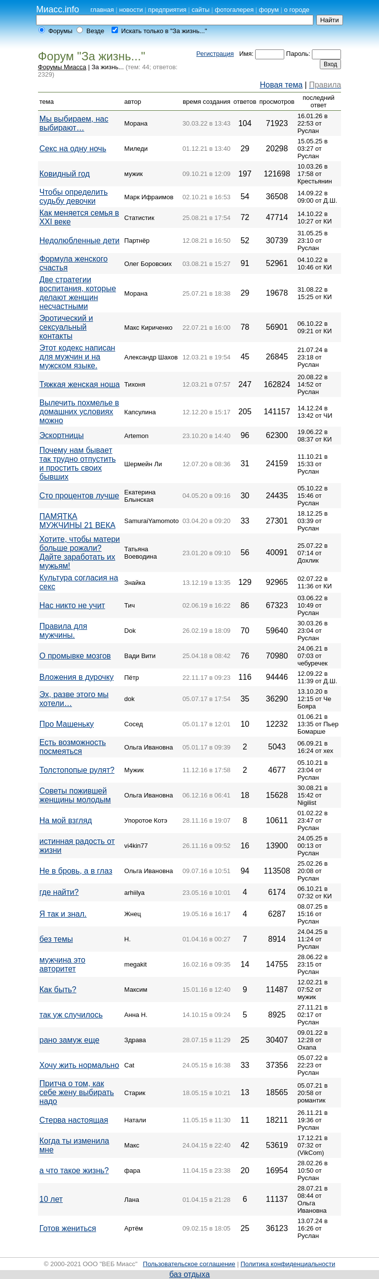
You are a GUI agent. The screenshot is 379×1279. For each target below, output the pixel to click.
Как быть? (57, 989)
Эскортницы (61, 435)
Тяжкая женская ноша (79, 384)
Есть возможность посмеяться (72, 746)
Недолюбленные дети (79, 240)
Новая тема (281, 85)
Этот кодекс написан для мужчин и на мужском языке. (77, 357)
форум (269, 9)
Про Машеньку (66, 724)
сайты (200, 9)
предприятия (167, 9)
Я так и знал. (63, 914)
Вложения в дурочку (76, 677)
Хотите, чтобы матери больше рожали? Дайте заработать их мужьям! (79, 552)
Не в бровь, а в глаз (76, 871)
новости (131, 9)
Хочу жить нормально (79, 1065)
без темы (56, 939)
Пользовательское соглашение (189, 1264)
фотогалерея (234, 9)
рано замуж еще (69, 1040)
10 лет (51, 1199)
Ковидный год (64, 174)
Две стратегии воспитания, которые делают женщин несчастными (77, 292)
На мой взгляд (65, 820)
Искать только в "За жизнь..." (164, 31)
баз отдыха (189, 1274)
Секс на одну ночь (72, 148)
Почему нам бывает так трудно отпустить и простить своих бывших (77, 463)
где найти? (59, 892)
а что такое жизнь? (74, 1170)
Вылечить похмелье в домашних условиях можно (79, 411)
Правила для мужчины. (63, 630)
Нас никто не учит (72, 605)
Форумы (60, 31)
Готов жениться (67, 1228)
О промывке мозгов (75, 656)
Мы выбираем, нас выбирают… (74, 123)
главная (102, 9)
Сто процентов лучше (79, 495)
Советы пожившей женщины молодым (75, 795)
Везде (95, 31)
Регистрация (215, 53)
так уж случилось (71, 1015)
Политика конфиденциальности (287, 1264)
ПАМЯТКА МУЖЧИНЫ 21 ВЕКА (77, 520)
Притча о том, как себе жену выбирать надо (76, 1092)
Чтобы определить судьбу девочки (73, 196)
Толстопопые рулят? (76, 770)
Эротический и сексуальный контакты (66, 327)
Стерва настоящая (73, 1120)
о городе (296, 9)
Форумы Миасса (62, 67)
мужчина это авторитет (62, 964)
